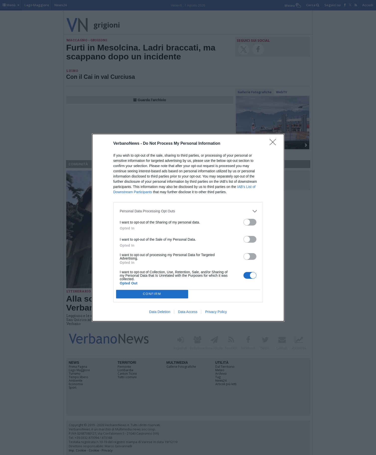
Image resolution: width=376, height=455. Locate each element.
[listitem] (188, 211)
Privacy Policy (216, 312)
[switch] (249, 222)
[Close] (274, 143)
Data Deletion (159, 312)
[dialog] (188, 227)
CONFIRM (152, 294)
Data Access (187, 312)
